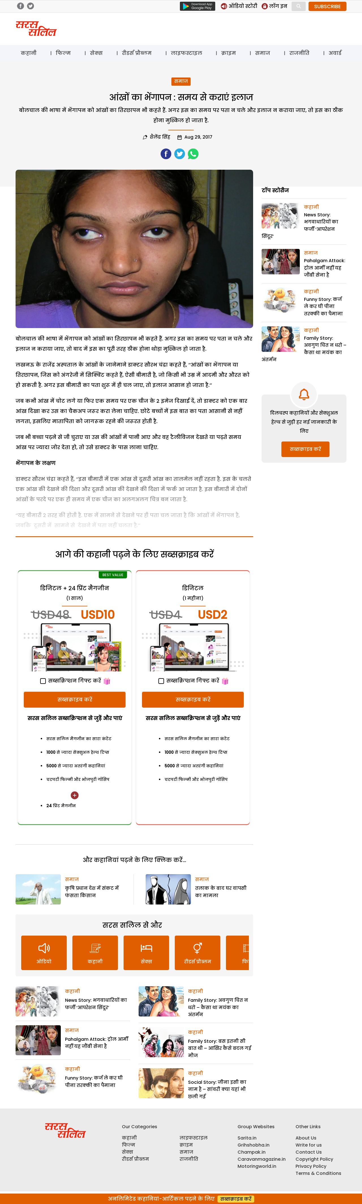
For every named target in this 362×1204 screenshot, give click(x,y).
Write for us (309, 1145)
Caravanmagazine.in (262, 1159)
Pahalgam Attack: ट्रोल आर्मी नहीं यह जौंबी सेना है (324, 267)
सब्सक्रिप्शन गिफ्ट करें (70, 680)
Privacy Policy (311, 1166)
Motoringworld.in (257, 1166)
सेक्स (96, 53)
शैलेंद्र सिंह (160, 137)
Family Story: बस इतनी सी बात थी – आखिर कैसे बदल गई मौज (219, 1048)
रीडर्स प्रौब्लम (137, 53)
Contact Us (309, 1152)
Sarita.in (247, 1138)
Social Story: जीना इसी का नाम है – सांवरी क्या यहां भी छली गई (217, 1089)
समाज (262, 53)
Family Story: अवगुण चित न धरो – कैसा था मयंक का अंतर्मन (218, 1007)
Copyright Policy (314, 1159)
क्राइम (228, 53)
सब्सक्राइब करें (74, 699)
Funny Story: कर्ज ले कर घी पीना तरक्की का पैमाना (323, 306)
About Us (306, 1138)
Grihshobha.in (254, 1145)
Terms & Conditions (318, 1173)
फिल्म (63, 53)
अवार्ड (335, 53)
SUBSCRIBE (327, 6)
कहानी (28, 53)
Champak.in (252, 1152)
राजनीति (299, 53)
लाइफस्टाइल (186, 53)
